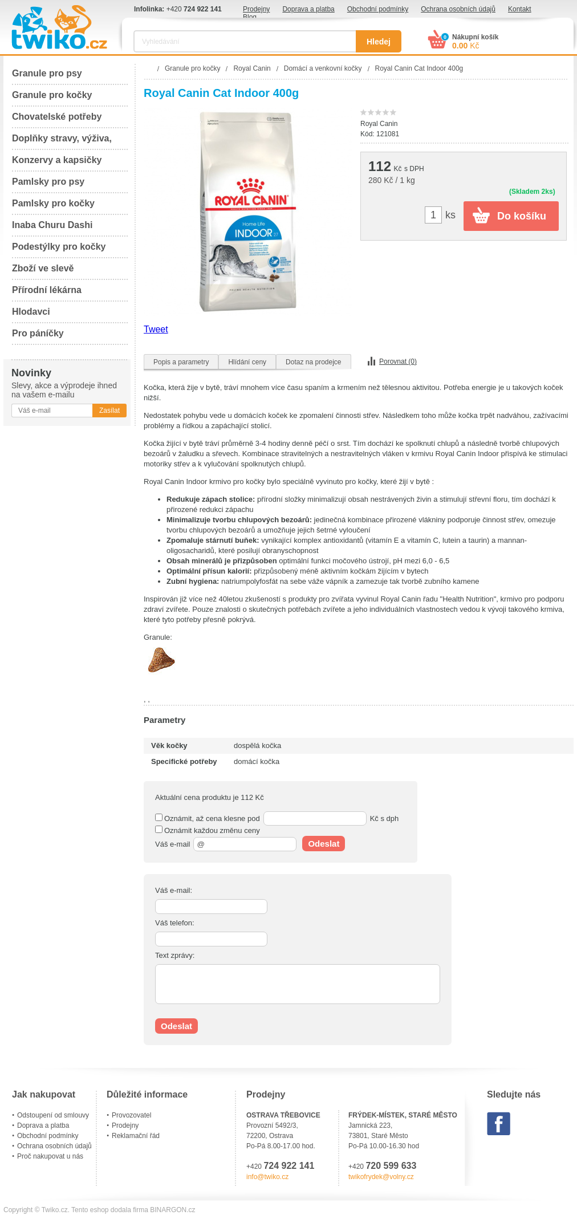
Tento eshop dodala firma (109, 1210)
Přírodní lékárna (47, 290)
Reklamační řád (136, 1136)
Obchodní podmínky (377, 9)
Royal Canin (378, 124)
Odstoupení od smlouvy (53, 1115)
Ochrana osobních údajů (458, 9)
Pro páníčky (38, 333)
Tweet (156, 329)
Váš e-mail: (173, 890)
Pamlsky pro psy (48, 181)
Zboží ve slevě (43, 268)
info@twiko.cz (267, 1177)
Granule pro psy (47, 73)
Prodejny (256, 9)
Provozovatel (131, 1115)
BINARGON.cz (172, 1210)
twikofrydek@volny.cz (381, 1177)
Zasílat (109, 411)
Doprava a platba (308, 9)
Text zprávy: (174, 955)
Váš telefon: (174, 923)
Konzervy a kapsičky (56, 160)
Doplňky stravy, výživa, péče (62, 141)
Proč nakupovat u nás (50, 1156)
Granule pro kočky (52, 95)
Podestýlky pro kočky (59, 246)
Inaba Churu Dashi (52, 225)
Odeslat (323, 843)
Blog (250, 17)
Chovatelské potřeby (56, 116)
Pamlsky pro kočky (53, 203)
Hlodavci (31, 311)
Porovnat (398, 361)
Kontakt (519, 9)
